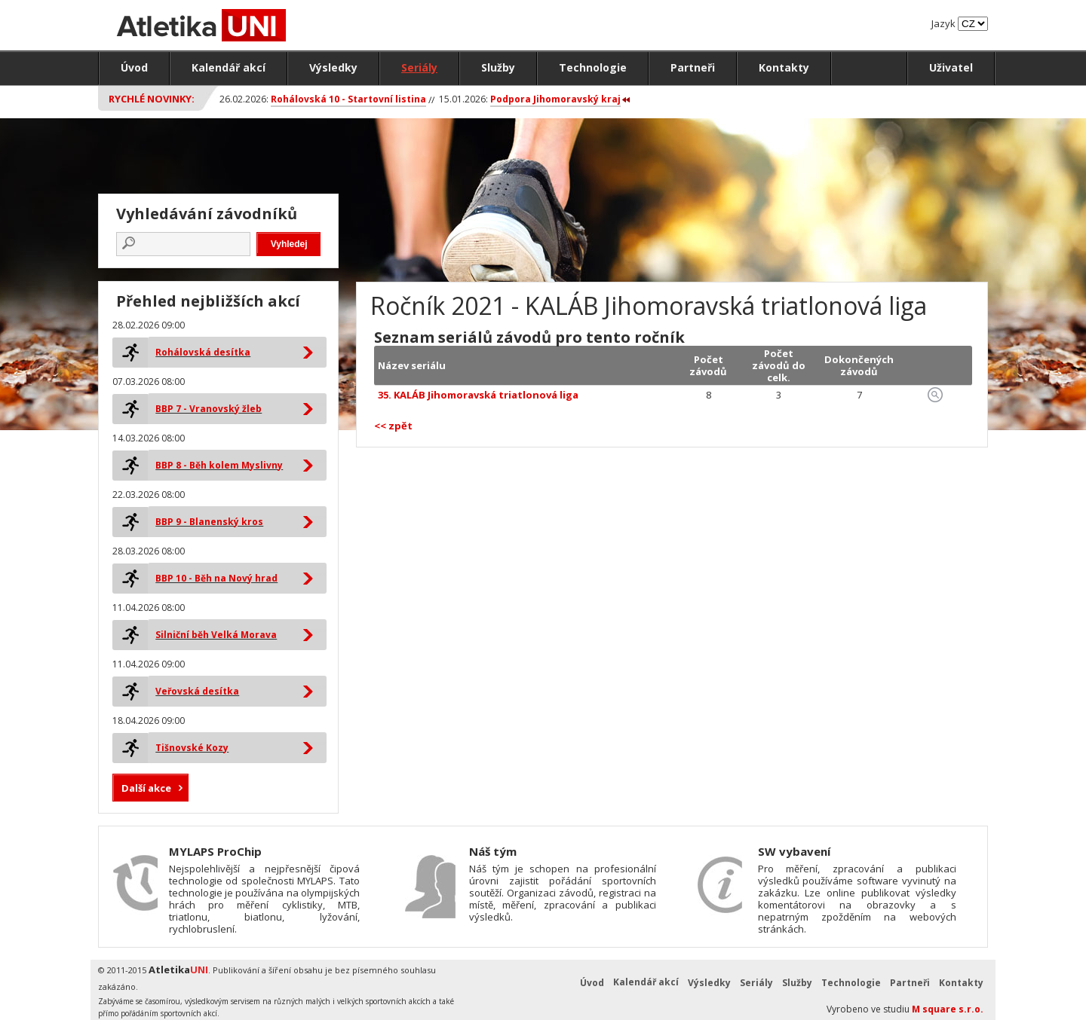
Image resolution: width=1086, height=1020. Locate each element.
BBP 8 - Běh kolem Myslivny (219, 465)
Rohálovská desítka (202, 352)
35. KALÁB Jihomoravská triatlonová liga (478, 395)
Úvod (134, 67)
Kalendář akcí (228, 67)
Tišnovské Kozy (192, 747)
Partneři (692, 67)
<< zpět (393, 425)
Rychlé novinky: (152, 98)
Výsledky (333, 67)
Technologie (593, 67)
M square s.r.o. (947, 1009)
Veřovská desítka (197, 691)
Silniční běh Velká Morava (216, 634)
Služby (498, 67)
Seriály (419, 67)
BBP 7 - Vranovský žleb (208, 408)
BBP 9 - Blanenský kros (209, 521)
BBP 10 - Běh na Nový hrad (216, 578)
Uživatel (951, 67)
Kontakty (784, 67)
